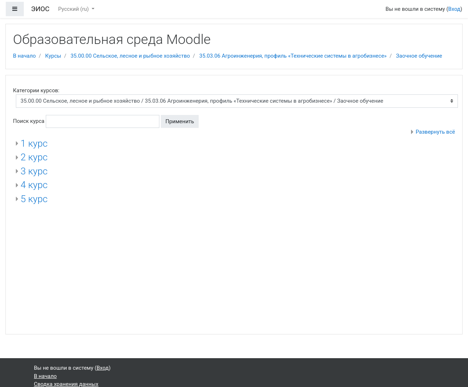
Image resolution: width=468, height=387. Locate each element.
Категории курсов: (36, 90)
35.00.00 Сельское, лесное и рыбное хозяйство (130, 56)
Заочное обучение (419, 56)
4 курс (34, 184)
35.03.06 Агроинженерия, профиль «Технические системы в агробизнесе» (293, 56)
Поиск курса (28, 121)
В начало (24, 56)
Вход (454, 9)
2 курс (34, 157)
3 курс (34, 171)
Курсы (53, 56)
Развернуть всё (435, 132)
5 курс (34, 199)
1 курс (34, 143)
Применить (179, 121)
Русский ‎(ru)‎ (74, 9)
